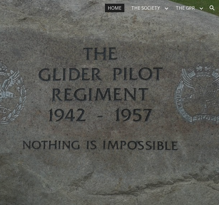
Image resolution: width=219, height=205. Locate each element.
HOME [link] (114, 8)
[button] (212, 8)
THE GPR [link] (185, 8)
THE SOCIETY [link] (145, 8)
